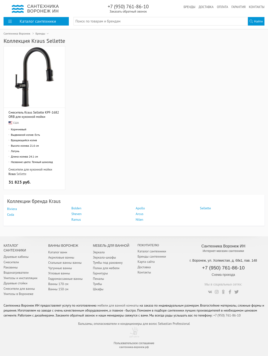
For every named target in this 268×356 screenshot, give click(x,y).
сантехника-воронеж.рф (134, 347)
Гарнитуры (100, 273)
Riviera (12, 209)
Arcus (140, 214)
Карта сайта (146, 261)
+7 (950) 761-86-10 (128, 8)
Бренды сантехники (151, 256)
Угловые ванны (59, 273)
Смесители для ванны (19, 288)
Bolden (76, 208)
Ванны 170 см (58, 284)
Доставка (206, 7)
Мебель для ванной (111, 245)
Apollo (140, 208)
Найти (256, 21)
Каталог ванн (57, 252)
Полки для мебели (106, 268)
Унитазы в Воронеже (18, 294)
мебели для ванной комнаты (118, 305)
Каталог (32, 21)
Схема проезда (223, 275)
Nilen (139, 219)
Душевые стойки (15, 283)
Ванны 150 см (58, 289)
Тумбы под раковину (108, 262)
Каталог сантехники (151, 251)
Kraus (12, 174)
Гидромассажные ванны (65, 279)
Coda (10, 214)
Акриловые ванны (61, 257)
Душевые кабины (16, 257)
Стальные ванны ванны (65, 262)
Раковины (11, 267)
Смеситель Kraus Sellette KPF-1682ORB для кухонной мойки (34, 114)
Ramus (76, 219)
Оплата (222, 7)
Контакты (256, 7)
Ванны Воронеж (63, 245)
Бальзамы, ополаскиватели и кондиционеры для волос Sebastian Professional (134, 323)
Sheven (76, 214)
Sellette (21, 174)
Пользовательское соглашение (134, 343)
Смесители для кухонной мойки (30, 169)
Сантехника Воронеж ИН (223, 246)
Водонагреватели (16, 272)
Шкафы (98, 289)
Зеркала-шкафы (104, 257)
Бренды (189, 7)
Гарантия (238, 7)
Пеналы (98, 279)
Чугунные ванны (60, 268)
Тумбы (97, 284)
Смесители (11, 262)
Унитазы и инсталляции (20, 278)
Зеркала (99, 252)
